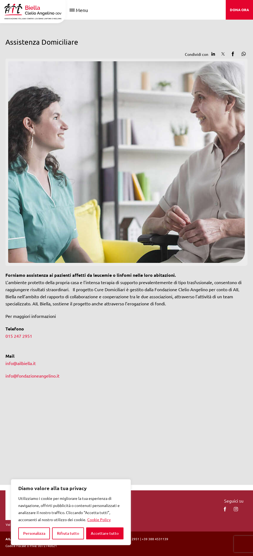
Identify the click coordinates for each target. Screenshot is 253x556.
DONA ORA (239, 9)
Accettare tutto (105, 533)
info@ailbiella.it (20, 363)
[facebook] (224, 509)
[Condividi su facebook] (232, 53)
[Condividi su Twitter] (223, 53)
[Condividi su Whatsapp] (242, 53)
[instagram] (235, 509)
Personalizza (34, 533)
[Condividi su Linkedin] (213, 53)
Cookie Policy (99, 519)
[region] (71, 512)
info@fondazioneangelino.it (32, 375)
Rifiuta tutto (68, 533)
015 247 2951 (18, 336)
